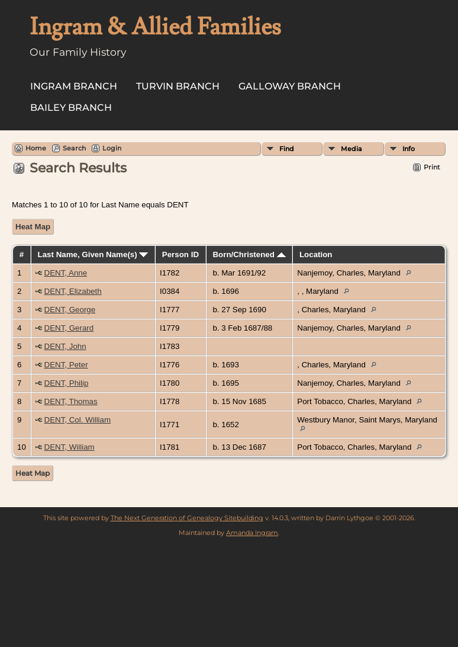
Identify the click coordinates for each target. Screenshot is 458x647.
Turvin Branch (178, 86)
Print (432, 167)
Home (35, 148)
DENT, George (70, 309)
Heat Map (32, 226)
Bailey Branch (71, 107)
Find (286, 149)
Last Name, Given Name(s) (93, 254)
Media (351, 149)
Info (408, 149)
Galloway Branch (289, 86)
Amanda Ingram (252, 533)
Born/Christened (248, 254)
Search (74, 148)
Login (111, 148)
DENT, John (65, 346)
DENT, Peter (66, 364)
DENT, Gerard (69, 328)
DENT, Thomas (71, 401)
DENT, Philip (66, 383)
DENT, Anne (66, 272)
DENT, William (69, 447)
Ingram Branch (73, 86)
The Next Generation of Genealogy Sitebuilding (187, 518)
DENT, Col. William (77, 419)
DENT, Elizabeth (73, 291)
